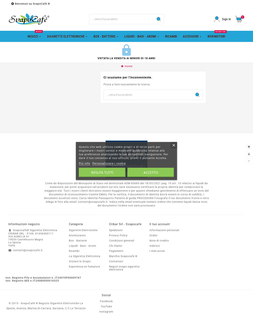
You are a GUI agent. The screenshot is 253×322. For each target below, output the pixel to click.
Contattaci (116, 261)
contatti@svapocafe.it (28, 250)
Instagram (106, 311)
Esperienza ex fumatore (84, 266)
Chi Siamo (115, 245)
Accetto (151, 172)
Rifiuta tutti (102, 172)
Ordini (153, 235)
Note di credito (159, 240)
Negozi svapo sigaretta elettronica (124, 268)
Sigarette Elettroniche (83, 230)
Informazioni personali (164, 230)
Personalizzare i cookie (109, 163)
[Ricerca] (121, 19)
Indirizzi (154, 245)
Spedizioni (116, 230)
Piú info (84, 163)
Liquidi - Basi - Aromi (82, 245)
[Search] (159, 19)
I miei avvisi (157, 250)
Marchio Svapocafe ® (123, 256)
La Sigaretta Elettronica (84, 256)
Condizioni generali (121, 240)
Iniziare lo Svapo (80, 261)
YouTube (106, 306)
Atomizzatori (77, 235)
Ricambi (74, 250)
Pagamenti (116, 250)
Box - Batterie (78, 240)
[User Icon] (222, 19)
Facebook (106, 301)
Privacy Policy (118, 235)
